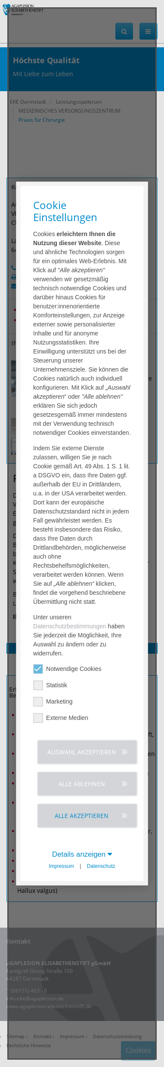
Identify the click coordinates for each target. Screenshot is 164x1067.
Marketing (52, 701)
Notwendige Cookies (67, 668)
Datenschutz (101, 866)
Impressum (61, 866)
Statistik (50, 684)
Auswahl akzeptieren (81, 751)
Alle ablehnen (82, 783)
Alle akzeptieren (81, 815)
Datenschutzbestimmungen (69, 625)
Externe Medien (60, 717)
